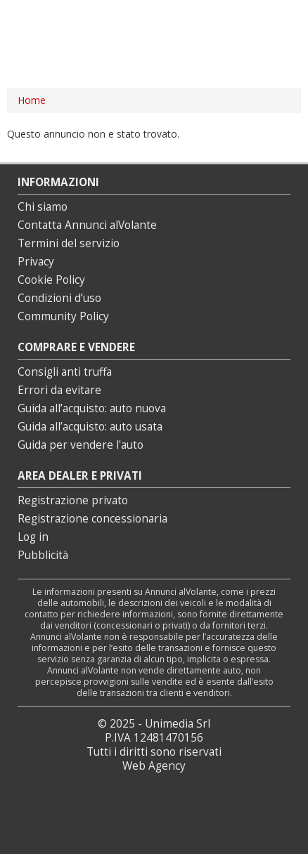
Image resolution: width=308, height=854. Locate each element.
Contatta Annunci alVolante (87, 225)
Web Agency (154, 765)
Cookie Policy (51, 279)
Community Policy (63, 316)
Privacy (36, 261)
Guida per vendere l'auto (80, 445)
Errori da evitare (59, 390)
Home (32, 100)
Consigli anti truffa (65, 371)
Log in (33, 537)
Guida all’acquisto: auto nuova (92, 408)
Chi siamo (43, 206)
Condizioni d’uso (59, 298)
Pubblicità (43, 555)
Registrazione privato (73, 500)
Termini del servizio (69, 243)
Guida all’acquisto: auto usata (90, 426)
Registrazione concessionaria (92, 518)
